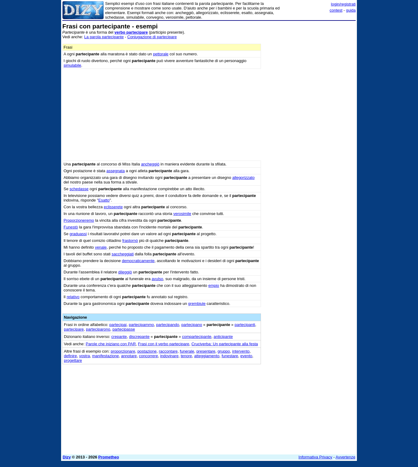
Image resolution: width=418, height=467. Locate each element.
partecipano (191, 324)
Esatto (104, 200)
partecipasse (123, 329)
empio (213, 285)
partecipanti (245, 324)
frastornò (130, 240)
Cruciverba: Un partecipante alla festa (224, 344)
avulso (157, 278)
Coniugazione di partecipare (152, 37)
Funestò (71, 227)
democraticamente (138, 260)
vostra (84, 356)
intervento (241, 351)
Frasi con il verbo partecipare (163, 344)
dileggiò (125, 272)
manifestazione (105, 356)
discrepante (139, 336)
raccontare (168, 351)
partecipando (167, 324)
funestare (230, 356)
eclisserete (113, 207)
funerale (187, 351)
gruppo (224, 351)
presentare (205, 351)
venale (101, 247)
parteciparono (98, 329)
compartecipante (196, 336)
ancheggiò (150, 164)
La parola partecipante (104, 37)
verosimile (182, 213)
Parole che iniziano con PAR (111, 344)
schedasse (79, 189)
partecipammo (141, 324)
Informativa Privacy (315, 457)
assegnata (115, 171)
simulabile (72, 65)
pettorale (161, 54)
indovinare (169, 356)
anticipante (223, 336)
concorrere (148, 356)
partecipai (118, 324)
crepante (119, 336)
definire (70, 356)
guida (351, 10)
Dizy (67, 457)
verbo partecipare (131, 32)
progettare (73, 360)
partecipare (74, 329)
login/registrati (343, 4)
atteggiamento (206, 356)
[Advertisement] (310, 114)
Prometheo (108, 457)
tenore (186, 356)
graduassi (78, 234)
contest (336, 10)
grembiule (197, 303)
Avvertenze (345, 457)
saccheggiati (123, 254)
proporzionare (123, 351)
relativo (73, 297)
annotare (129, 356)
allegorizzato (243, 177)
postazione (147, 351)
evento (246, 356)
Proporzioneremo (79, 220)
